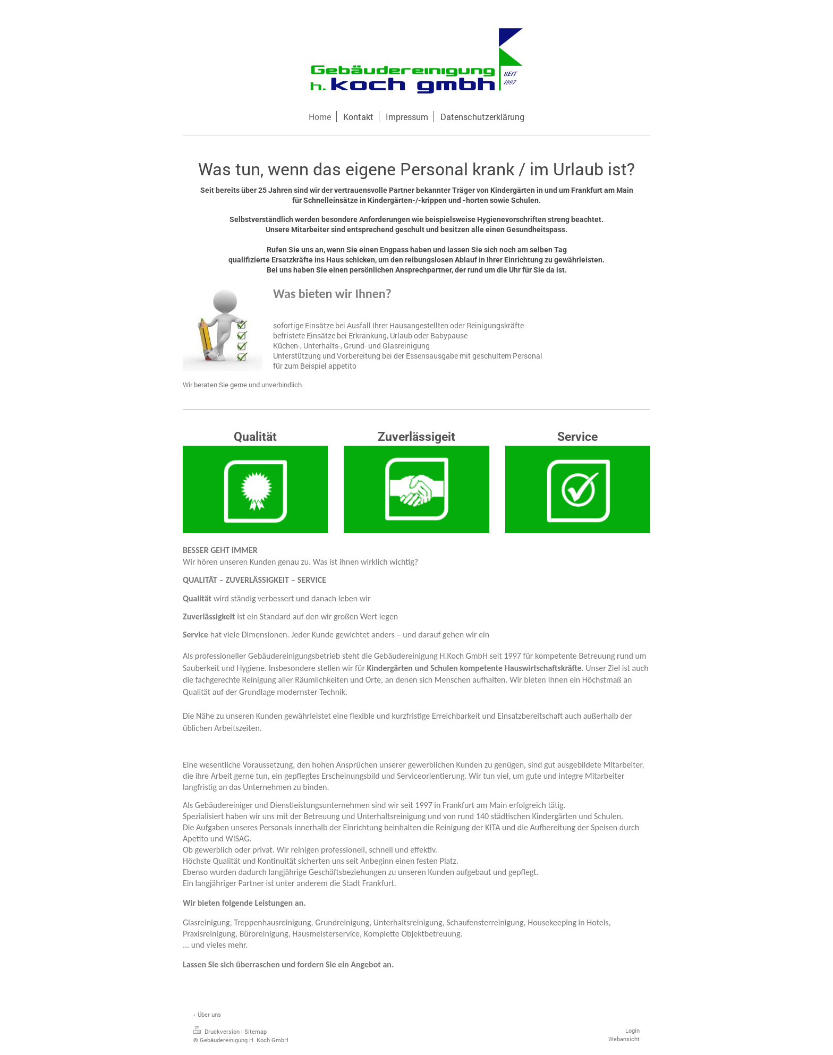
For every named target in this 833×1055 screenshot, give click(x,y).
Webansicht (624, 1039)
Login (632, 1030)
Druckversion (217, 1031)
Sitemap (255, 1031)
